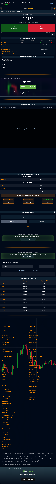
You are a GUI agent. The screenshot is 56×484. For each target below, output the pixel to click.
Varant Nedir (5, 424)
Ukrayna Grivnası (6, 340)
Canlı (1, 107)
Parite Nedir (5, 410)
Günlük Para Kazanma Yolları (10, 413)
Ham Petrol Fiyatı (33, 372)
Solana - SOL (32, 332)
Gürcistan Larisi (6, 349)
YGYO (3, 377)
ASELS (4, 369)
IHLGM (4, 367)
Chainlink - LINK (33, 342)
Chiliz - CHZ (32, 330)
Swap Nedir (5, 401)
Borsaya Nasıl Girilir (7, 417)
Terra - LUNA (32, 351)
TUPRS (4, 374)
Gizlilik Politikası (6, 439)
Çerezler (4, 441)
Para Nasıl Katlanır (7, 420)
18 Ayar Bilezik (33, 397)
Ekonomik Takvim (6, 444)
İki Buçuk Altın (32, 390)
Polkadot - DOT (33, 340)
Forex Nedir (5, 398)
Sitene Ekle (5, 432)
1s (4, 107)
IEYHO (4, 365)
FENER (4, 362)
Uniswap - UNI (32, 337)
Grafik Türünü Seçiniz (49, 107)
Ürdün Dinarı (5, 347)
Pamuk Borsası (33, 374)
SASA (3, 379)
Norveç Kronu (5, 332)
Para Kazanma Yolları (8, 415)
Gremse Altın (32, 395)
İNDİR (52, 3)
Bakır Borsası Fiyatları (35, 381)
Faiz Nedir (5, 408)
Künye (3, 437)
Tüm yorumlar (41, 221)
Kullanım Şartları (6, 446)
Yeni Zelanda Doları (7, 351)
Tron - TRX (32, 344)
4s (5, 107)
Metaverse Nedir (6, 403)
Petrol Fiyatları (32, 369)
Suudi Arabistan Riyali (8, 337)
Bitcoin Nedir (5, 389)
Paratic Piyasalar (5, 11)
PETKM (4, 372)
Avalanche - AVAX (33, 335)
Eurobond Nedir (6, 405)
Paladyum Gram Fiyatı (35, 367)
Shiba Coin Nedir (6, 391)
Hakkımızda (5, 434)
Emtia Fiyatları (32, 360)
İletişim (4, 449)
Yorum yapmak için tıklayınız (28, 217)
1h (9, 107)
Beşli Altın (31, 399)
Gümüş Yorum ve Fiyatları (35, 377)
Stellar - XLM (32, 349)
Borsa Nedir (5, 422)
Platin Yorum (32, 362)
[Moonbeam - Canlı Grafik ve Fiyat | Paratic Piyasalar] (28, 8)
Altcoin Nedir (5, 394)
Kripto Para (13, 11)
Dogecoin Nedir (6, 396)
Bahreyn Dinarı (6, 342)
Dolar (23, 270)
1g (7, 107)
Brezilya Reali (5, 344)
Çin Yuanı (4, 330)
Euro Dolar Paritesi (34, 379)
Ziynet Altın (32, 392)
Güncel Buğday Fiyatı (34, 365)
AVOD (3, 360)
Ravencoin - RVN (33, 347)
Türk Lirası (35, 270)
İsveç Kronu (5, 335)
